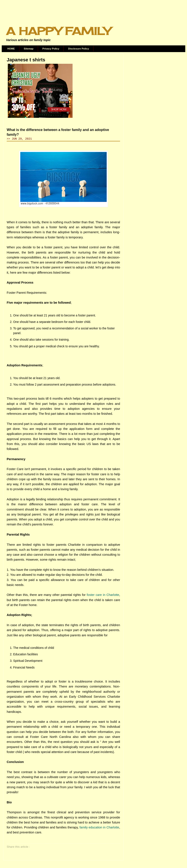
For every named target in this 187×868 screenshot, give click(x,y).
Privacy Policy (50, 48)
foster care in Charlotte (103, 595)
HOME (11, 48)
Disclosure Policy (78, 48)
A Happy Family (58, 31)
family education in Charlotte (99, 827)
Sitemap (28, 48)
